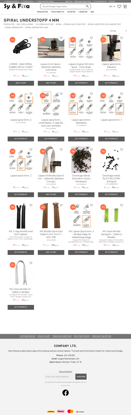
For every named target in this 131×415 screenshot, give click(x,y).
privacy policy (65, 385)
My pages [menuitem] (112, 1)
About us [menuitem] (68, 1)
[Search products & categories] (62, 6)
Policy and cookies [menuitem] (81, 336)
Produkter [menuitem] (42, 12)
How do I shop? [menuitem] (43, 336)
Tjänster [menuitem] (83, 12)
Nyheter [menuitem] (71, 12)
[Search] (87, 6)
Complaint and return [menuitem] (101, 336)
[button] (119, 6)
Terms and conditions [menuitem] (82, 1)
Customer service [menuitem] (100, 1)
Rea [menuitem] (92, 12)
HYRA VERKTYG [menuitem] (57, 12)
